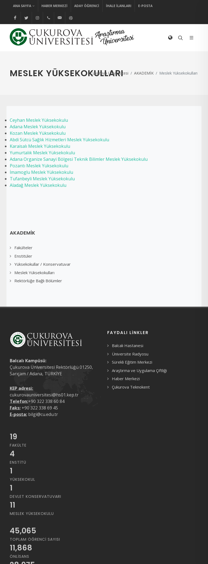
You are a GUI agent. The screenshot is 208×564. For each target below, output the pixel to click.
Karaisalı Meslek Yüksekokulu (40, 146)
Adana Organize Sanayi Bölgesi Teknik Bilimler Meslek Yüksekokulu (79, 159)
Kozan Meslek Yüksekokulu (38, 133)
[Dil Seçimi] (170, 37)
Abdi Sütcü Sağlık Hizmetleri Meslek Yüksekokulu (59, 140)
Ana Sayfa (24, 6)
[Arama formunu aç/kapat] (180, 37)
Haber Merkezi (54, 6)
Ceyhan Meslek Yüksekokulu (39, 120)
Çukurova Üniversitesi (109, 73)
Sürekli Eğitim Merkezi (132, 362)
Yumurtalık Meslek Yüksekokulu (42, 153)
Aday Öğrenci (86, 6)
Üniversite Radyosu (130, 354)
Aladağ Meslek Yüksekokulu (38, 185)
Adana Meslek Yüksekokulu (38, 127)
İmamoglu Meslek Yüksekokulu (41, 172)
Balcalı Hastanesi (127, 345)
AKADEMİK (144, 73)
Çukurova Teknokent (131, 387)
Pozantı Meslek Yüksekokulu (39, 166)
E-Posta (145, 6)
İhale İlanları (118, 6)
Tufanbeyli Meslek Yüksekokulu (42, 179)
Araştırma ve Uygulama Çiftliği (139, 370)
